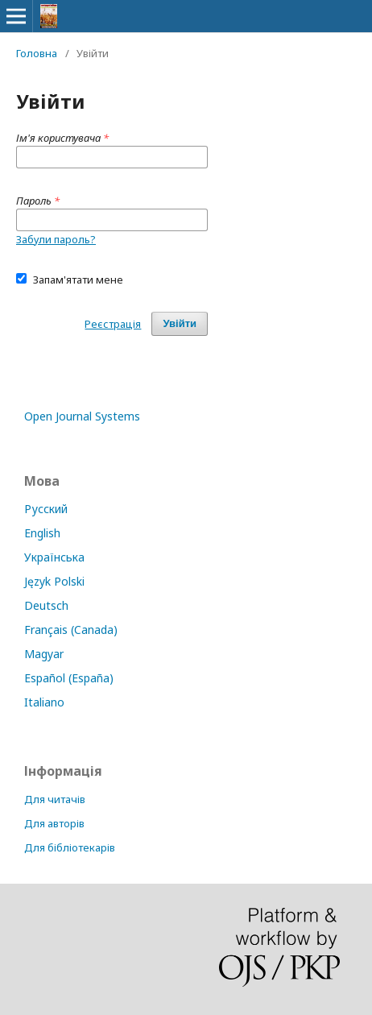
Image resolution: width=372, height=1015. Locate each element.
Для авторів (54, 823)
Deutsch (46, 605)
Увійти (179, 323)
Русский (46, 508)
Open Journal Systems (82, 416)
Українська (54, 557)
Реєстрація (113, 324)
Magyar (44, 653)
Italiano (44, 702)
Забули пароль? (56, 239)
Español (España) (69, 678)
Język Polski (54, 581)
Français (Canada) (71, 629)
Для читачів (54, 799)
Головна (36, 53)
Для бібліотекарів (69, 847)
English (42, 533)
